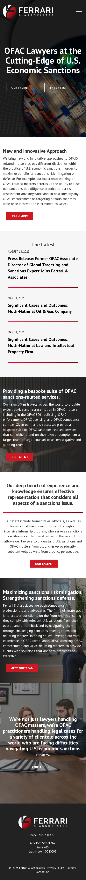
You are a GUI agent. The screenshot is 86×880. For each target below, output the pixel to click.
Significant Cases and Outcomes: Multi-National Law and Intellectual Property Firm (41, 345)
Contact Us (40, 767)
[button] (79, 11)
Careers (71, 868)
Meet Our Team (22, 668)
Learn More (19, 216)
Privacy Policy (55, 868)
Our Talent (20, 88)
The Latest (58, 88)
